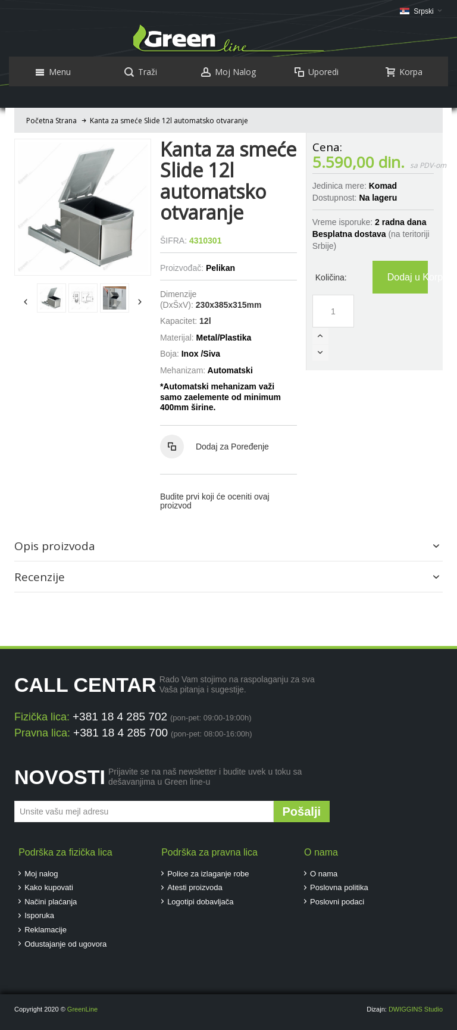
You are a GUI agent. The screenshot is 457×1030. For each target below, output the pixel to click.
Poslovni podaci (337, 901)
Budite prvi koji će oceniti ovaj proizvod (215, 501)
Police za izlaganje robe (208, 873)
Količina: (331, 277)
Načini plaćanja (50, 901)
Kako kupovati (48, 887)
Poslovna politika (339, 887)
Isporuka (39, 915)
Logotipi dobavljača (200, 901)
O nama (323, 873)
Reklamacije (45, 929)
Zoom (83, 207)
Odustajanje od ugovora (65, 944)
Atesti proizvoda (195, 887)
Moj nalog (41, 873)
